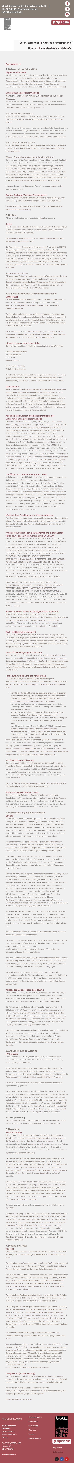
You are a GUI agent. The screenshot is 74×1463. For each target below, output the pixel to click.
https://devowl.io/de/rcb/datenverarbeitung (22, 952)
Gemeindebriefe (61, 48)
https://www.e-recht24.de (22, 1399)
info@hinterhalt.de (9, 1455)
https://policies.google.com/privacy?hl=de (28, 1394)
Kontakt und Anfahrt (12, 1418)
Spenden (45, 48)
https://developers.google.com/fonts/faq (21, 1391)
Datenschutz (58, 1452)
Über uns (33, 48)
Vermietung (64, 42)
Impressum (57, 1448)
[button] (60, 22)
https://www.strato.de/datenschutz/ (19, 241)
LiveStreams (48, 42)
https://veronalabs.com (21, 1062)
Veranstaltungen (30, 42)
